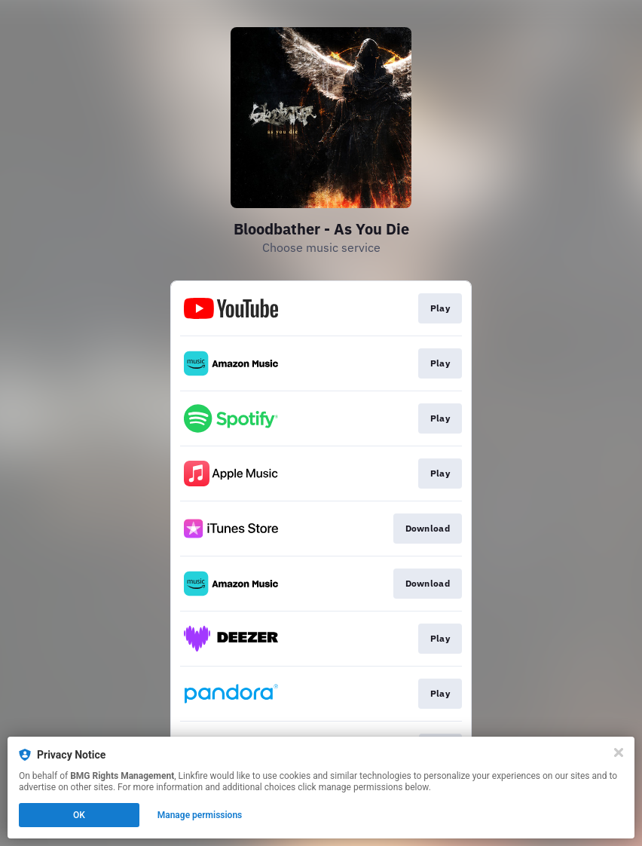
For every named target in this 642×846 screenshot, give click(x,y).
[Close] (619, 752)
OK (79, 815)
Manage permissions (200, 815)
